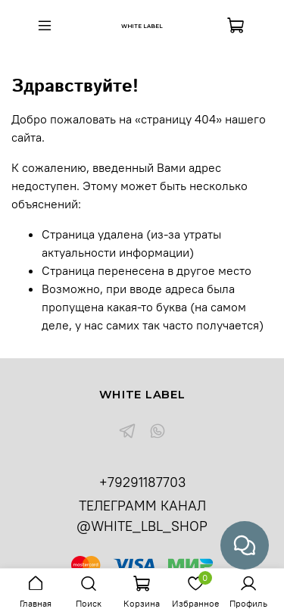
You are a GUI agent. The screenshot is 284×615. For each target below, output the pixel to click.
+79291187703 (142, 482)
